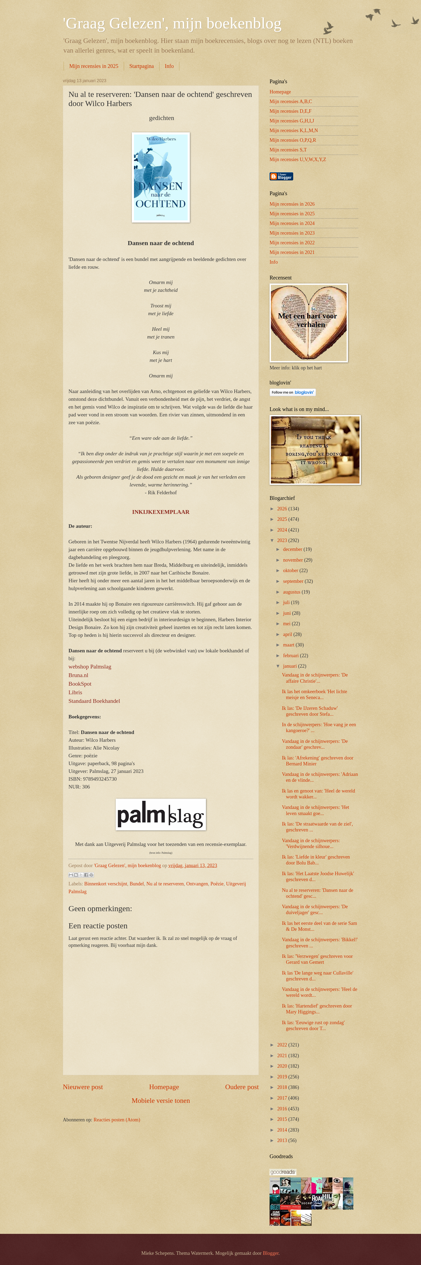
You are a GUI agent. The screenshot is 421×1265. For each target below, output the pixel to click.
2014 (282, 1130)
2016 (282, 1108)
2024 (282, 530)
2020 (282, 1066)
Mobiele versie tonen (161, 1100)
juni (287, 613)
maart (289, 645)
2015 (282, 1119)
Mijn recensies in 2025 (93, 66)
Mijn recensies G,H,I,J (292, 120)
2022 (282, 1045)
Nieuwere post (83, 1087)
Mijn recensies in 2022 (292, 242)
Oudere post (242, 1087)
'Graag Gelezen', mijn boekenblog (172, 23)
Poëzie (217, 883)
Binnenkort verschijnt (105, 883)
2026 (282, 508)
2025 (282, 519)
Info (169, 66)
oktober (291, 570)
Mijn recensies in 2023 (292, 233)
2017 (282, 1098)
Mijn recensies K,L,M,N (294, 130)
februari (291, 655)
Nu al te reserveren (165, 883)
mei (287, 623)
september (294, 581)
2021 (282, 1055)
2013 (282, 1140)
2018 (282, 1087)
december (293, 549)
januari (290, 666)
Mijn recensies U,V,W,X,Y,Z (298, 159)
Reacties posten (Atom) (116, 1119)
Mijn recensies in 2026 (292, 204)
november (293, 560)
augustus (292, 592)
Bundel (137, 883)
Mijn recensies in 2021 (292, 252)
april (288, 634)
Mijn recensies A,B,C (291, 101)
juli (287, 602)
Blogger (270, 1253)
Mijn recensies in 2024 (292, 223)
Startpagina (141, 66)
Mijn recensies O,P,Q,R (293, 140)
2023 (282, 540)
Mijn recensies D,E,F (290, 111)
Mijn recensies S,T (288, 149)
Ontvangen (197, 883)
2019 (282, 1076)
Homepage (164, 1087)
